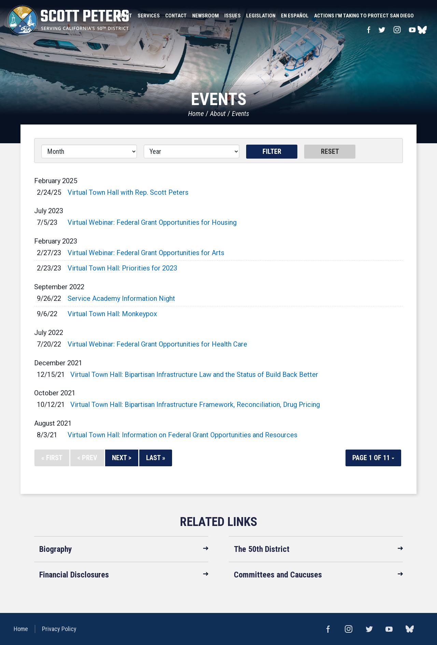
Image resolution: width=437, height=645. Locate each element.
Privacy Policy (59, 628)
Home (196, 113)
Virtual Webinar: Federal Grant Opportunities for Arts (146, 253)
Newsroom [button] (205, 16)
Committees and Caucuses (278, 575)
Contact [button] (176, 16)
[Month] (89, 151)
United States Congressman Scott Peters (68, 20)
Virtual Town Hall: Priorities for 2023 (122, 268)
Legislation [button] (261, 16)
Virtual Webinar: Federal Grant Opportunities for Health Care (157, 344)
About (218, 113)
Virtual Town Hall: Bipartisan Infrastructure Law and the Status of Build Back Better (194, 374)
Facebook (368, 29)
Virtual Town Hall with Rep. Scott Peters (128, 192)
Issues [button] (232, 16)
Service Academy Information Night (121, 298)
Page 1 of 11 (373, 458)
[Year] (191, 151)
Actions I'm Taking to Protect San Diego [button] (364, 16)
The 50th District (262, 549)
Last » (155, 458)
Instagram (397, 29)
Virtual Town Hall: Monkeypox (112, 314)
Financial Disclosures (74, 575)
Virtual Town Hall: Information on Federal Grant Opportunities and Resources (182, 435)
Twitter (382, 29)
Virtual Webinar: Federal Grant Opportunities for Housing (152, 222)
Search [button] (423, 15)
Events (240, 113)
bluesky (422, 29)
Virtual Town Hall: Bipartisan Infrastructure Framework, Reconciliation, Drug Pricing (195, 404)
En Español (295, 16)
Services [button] (149, 16)
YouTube (412, 29)
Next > (121, 458)
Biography (55, 549)
